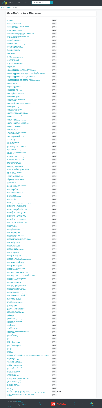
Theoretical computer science (13, 384)
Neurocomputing (10, 316)
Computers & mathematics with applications (16, 120)
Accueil (3, 7)
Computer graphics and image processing (16, 99)
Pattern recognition (11, 332)
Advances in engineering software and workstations (18, 26)
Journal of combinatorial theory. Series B (15, 235)
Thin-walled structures (11, 387)
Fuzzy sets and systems (12, 173)
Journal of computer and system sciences (16, 243)
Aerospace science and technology (14, 30)
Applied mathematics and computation (15, 47)
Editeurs (20, 3)
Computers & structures (12, 127)
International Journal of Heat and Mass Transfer (17, 209)
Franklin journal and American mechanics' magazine (18, 169)
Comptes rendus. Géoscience (13, 85)
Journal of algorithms (11, 225)
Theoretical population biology (13, 385)
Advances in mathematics (12, 27)
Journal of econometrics (12, 248)
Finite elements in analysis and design (15, 166)
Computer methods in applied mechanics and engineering (19, 103)
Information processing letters (13, 193)
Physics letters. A (10, 349)
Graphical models (10, 178)
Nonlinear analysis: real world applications (16, 319)
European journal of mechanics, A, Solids (15, 158)
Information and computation (13, 189)
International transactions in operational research (17, 221)
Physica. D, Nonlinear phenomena (14, 345)
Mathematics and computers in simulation (16, 308)
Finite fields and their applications (14, 168)
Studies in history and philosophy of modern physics (18, 378)
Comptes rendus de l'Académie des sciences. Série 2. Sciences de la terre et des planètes (26, 73)
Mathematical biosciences (12, 304)
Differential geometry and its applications (15, 136)
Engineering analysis (11, 149)
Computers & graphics (11, 117)
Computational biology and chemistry (15, 90)
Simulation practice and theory (13, 371)
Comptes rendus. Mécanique (13, 87)
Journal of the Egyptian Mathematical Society (16, 285)
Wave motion (9, 395)
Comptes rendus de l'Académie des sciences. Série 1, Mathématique (21, 70)
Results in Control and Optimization (14, 362)
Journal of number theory (12, 276)
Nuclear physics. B (11, 326)
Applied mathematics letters (13, 49)
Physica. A (9, 339)
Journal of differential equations (13, 245)
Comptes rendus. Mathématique (14, 86)
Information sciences (11, 195)
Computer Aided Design (12, 95)
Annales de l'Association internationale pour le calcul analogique (20, 33)
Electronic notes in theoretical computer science (17, 146)
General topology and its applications (15, 176)
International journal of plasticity (14, 218)
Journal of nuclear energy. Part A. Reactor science (17, 272)
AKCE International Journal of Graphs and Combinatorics (19, 32)
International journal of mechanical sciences (16, 213)
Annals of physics (10, 39)
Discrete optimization (11, 140)
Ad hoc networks (10, 20)
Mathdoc (18, 401)
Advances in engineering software (14, 23)
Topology (9, 388)
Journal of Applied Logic (12, 226)
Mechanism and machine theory (13, 311)
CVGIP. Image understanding (13, 133)
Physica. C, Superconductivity (13, 344)
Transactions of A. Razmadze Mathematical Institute (18, 391)
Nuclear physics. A (11, 325)
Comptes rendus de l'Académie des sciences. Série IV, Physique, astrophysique (23, 80)
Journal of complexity (11, 236)
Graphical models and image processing (15, 179)
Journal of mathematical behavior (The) (15, 262)
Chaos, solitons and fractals (13, 60)
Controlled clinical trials (12, 130)
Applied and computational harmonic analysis (16, 44)
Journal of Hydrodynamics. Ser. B (14, 255)
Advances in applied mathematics (14, 22)
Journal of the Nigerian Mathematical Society (16, 291)
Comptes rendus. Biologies (12, 82)
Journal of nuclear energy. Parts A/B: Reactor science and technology (21, 275)
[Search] (41, 2)
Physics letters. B (10, 351)
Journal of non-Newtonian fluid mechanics (16, 268)
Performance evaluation (12, 335)
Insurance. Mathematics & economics (15, 200)
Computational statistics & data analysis (15, 93)
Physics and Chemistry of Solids (13, 347)
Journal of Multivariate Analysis (13, 266)
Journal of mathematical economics (14, 263)
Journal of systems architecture (13, 284)
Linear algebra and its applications (14, 299)
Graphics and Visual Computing (13, 180)
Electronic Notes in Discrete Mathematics (15, 145)
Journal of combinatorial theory (13, 232)
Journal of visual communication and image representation (19, 294)
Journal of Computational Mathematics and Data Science (19, 239)
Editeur (9, 7)
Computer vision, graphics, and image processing (17, 113)
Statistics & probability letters (13, 375)
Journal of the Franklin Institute (13, 286)
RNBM (22, 403)
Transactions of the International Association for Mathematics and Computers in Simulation (26, 392)
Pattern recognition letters (12, 334)
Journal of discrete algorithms (13, 246)
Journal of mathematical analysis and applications (17, 261)
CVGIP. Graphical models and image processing (17, 132)
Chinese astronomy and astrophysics (15, 63)
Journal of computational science (14, 242)
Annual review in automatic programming (15, 42)
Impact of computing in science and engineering (17, 185)
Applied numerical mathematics (13, 50)
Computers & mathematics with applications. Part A (18, 123)
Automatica (9, 54)
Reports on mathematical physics (14, 359)
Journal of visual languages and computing (16, 295)
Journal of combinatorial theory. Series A (15, 233)
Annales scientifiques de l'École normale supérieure (18, 36)
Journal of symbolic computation (14, 282)
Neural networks (10, 315)
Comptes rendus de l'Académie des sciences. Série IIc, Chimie (20, 79)
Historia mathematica (11, 182)
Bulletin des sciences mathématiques (15, 57)
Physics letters (10, 348)
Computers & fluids (11, 116)
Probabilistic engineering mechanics (14, 354)
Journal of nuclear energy (12, 269)
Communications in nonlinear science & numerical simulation (20, 69)
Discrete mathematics (11, 139)
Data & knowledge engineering (13, 135)
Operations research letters (12, 328)
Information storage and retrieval (14, 198)
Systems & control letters (12, 381)
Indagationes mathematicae (13, 186)
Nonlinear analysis (11, 318)
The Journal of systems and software (15, 382)
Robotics (9, 364)
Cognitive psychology (11, 66)
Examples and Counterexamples (14, 162)
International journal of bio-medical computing (16, 206)
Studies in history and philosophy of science (16, 379)
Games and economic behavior (13, 175)
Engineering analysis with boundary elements (16, 150)
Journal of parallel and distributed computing (16, 278)
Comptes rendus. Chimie (12, 83)
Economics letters (11, 143)
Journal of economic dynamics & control (15, 249)
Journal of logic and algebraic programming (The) (17, 256)
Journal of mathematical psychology (14, 265)
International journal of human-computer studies (17, 211)
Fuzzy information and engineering (14, 172)
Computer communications (12, 97)
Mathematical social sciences (13, 306)
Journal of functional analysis (13, 252)
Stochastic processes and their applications (16, 377)
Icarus (8, 183)
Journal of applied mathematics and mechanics (17, 228)
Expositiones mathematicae (13, 165)
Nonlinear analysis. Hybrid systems (14, 321)
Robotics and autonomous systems (14, 365)
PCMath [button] (26, 3)
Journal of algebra (11, 223)
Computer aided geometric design (14, 96)
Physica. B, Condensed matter (13, 342)
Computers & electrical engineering (14, 115)
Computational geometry (12, 92)
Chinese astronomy (11, 62)
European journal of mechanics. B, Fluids (15, 159)
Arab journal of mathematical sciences (15, 52)
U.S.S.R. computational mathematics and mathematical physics (20, 394)
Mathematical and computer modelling (15, 302)
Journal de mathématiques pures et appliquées (17, 222)
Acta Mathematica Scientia (12, 19)
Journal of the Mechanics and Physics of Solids (17, 289)
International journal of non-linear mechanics (16, 216)
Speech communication (12, 372)
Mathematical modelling (12, 305)
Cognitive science (10, 67)
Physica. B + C (10, 341)
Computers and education (12, 129)
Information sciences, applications (14, 196)
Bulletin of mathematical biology (14, 59)
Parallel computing (11, 329)
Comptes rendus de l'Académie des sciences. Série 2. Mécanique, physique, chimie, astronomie (27, 72)
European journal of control (12, 156)
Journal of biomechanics (12, 231)
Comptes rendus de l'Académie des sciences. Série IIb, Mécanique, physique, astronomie (25, 77)
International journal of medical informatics (16, 215)
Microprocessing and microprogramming (15, 312)
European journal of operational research (15, 160)
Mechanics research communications (15, 309)
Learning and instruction (12, 296)
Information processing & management (15, 192)
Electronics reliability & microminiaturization (16, 148)
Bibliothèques (13, 3)
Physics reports (10, 352)
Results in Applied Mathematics (13, 361)
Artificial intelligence (11, 53)
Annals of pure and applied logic (13, 40)
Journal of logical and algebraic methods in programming (19, 259)
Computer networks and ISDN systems (15, 107)
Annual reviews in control (12, 43)
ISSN (24, 405)
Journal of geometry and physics (14, 253)
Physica (8, 338)
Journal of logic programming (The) (14, 258)
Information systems (11, 199)
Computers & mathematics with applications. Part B (18, 125)
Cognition (9, 64)
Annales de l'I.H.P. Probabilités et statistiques (16, 34)
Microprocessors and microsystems (14, 314)
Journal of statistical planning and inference (16, 281)
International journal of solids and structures (16, 219)
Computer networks (11, 105)
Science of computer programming (14, 367)
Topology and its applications (13, 389)
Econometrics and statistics (13, 142)
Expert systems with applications (14, 163)
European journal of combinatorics (14, 155)
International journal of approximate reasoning (16, 205)
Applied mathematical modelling (14, 46)
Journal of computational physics (14, 241)
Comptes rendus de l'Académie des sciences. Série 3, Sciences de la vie (22, 74)
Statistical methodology (12, 374)
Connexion (97, 3)
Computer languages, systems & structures (16, 102)
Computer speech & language (13, 110)
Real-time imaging (11, 358)
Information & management (13, 188)
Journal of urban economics (13, 292)
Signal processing (10, 368)
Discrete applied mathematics (13, 137)
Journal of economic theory (12, 251)
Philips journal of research (12, 337)
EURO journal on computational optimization (16, 152)
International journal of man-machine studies (16, 212)
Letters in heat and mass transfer (14, 298)
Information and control (12, 190)
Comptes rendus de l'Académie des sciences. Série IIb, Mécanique (21, 76)
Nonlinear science (10, 322)
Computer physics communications (14, 109)
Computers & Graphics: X (12, 119)
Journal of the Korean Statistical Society (15, 288)
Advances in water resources (13, 29)
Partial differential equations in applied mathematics (18, 331)
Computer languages (11, 100)
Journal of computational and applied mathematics (18, 238)
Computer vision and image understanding (16, 112)
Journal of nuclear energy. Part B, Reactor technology (18, 274)
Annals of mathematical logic (13, 37)
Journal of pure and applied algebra (14, 279)
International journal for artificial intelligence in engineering (19, 203)
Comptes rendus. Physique (12, 89)
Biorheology (9, 56)
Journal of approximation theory (13, 229)
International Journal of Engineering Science (16, 208)
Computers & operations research (14, 126)
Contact (10, 407)
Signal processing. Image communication (15, 369)
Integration (9, 202)
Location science (10, 301)
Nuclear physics (10, 324)
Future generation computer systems (14, 170)
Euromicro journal (10, 153)
